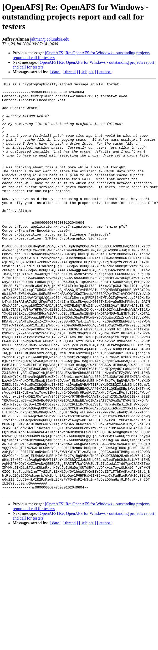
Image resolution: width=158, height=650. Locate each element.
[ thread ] (70, 72)
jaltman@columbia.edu (49, 39)
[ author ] (105, 72)
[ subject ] (87, 72)
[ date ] (56, 72)
